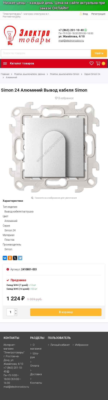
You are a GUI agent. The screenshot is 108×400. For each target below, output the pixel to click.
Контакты (36, 382)
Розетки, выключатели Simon (64, 74)
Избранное (81, 344)
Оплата (34, 365)
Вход (84, 14)
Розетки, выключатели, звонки (29, 74)
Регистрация (98, 14)
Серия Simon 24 (92, 74)
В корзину (66, 312)
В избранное (64, 98)
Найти (99, 53)
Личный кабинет (60, 344)
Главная (5, 74)
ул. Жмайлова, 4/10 (72, 36)
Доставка (36, 374)
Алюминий (11, 77)
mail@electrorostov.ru (71, 40)
